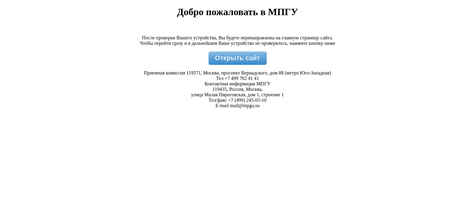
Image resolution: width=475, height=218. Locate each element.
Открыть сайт (237, 58)
